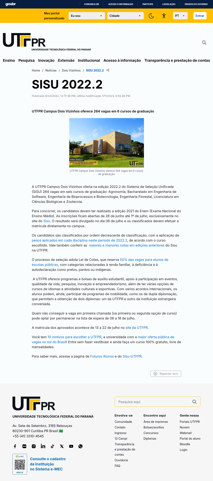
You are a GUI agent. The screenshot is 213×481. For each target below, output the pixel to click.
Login (183, 449)
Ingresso (120, 433)
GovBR (10, 4)
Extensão (66, 60)
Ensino (9, 60)
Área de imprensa (156, 421)
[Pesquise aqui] (154, 402)
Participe (147, 4)
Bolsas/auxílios (154, 427)
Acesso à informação (120, 4)
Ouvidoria (121, 460)
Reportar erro (165, 374)
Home (36, 70)
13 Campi (121, 438)
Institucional (89, 60)
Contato (120, 427)
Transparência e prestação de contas (177, 60)
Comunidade (123, 421)
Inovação (46, 60)
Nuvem (184, 427)
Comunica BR (91, 4)
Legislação (168, 4)
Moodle (185, 444)
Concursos (151, 433)
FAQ (117, 465)
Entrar (200, 15)
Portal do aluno (190, 438)
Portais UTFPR (190, 421)
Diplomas (150, 438)
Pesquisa (27, 60)
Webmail (186, 433)
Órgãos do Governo (196, 4)
